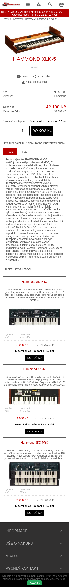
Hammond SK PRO (34, 281)
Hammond (60, 96)
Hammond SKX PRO (34, 442)
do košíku (42, 131)
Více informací (57, 578)
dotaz (22, 76)
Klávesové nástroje (35, 19)
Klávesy (17, 19)
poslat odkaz (42, 76)
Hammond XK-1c (34, 369)
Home (6, 19)
